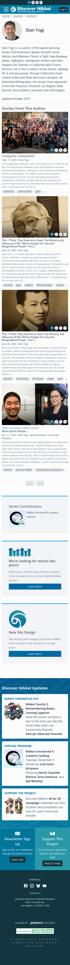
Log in (63, 9)
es (37, 2)
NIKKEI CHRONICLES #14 (21, 699)
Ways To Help (52, 863)
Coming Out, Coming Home (18, 156)
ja (33, 2)
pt (41, 2)
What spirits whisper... (15, 431)
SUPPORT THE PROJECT (20, 793)
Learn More (35, 586)
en (29, 2)
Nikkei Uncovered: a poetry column (42, 514)
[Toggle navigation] (6, 9)
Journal (18, 16)
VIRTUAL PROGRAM (18, 746)
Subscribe (17, 859)
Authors (31, 16)
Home (6, 16)
